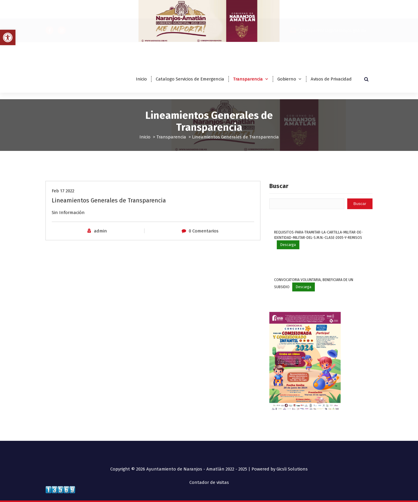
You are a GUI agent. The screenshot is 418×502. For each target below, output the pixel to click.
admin (100, 234)
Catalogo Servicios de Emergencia (190, 79)
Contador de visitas (209, 482)
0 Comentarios (204, 234)
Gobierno (286, 79)
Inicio (141, 79)
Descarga (288, 256)
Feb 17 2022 (63, 194)
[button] (7, 37)
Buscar (278, 197)
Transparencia (248, 79)
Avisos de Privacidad (331, 79)
